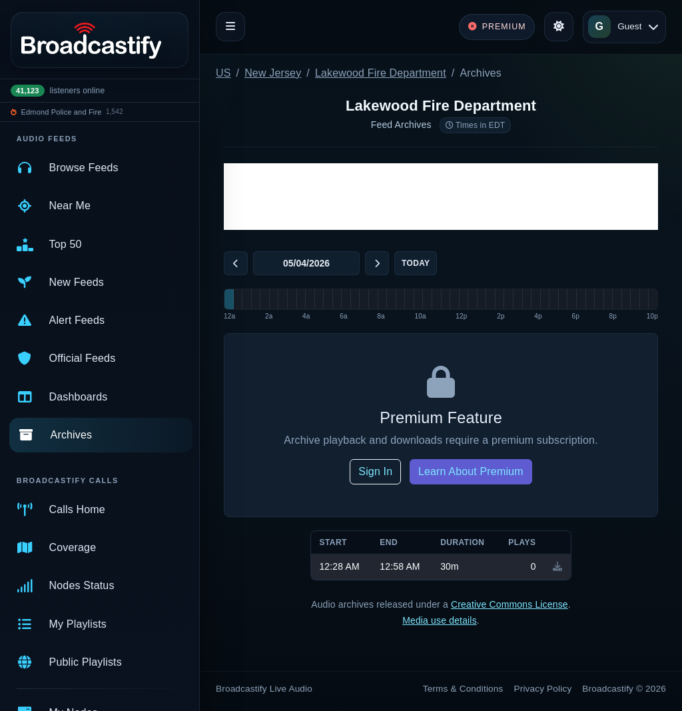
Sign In (375, 471)
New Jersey (272, 73)
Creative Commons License (509, 604)
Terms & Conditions (463, 689)
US (223, 73)
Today (416, 263)
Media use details (439, 620)
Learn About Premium (470, 471)
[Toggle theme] (558, 26)
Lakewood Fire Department (380, 73)
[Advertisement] (441, 196)
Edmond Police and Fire (61, 112)
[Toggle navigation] (230, 26)
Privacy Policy (543, 689)
